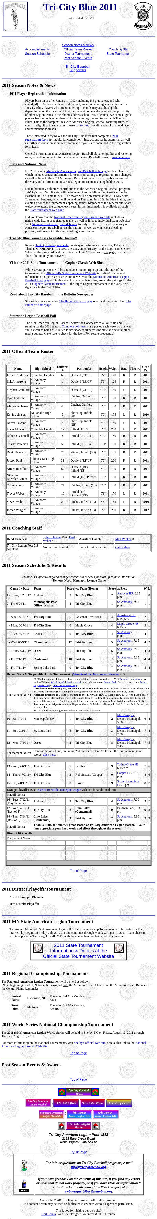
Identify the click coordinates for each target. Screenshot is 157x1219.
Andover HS (125, 593)
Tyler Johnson (52, 537)
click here (49, 754)
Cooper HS (124, 773)
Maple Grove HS (128, 623)
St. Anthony (124, 602)
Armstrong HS (126, 615)
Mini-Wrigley (125, 715)
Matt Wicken (123, 539)
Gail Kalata (122, 547)
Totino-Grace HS (128, 764)
